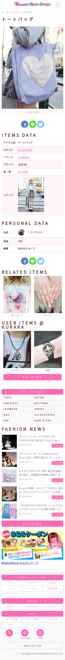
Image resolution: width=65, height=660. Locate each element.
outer (39, 397)
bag (7, 414)
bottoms (41, 403)
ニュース (11, 583)
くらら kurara (30, 232)
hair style (42, 420)
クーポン (32, 588)
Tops (7, 397)
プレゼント (12, 593)
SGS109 (12, 606)
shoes (39, 408)
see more (32, 377)
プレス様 (53, 619)
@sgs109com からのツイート (20, 563)
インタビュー (32, 583)
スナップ (12, 588)
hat (6, 420)
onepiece (11, 403)
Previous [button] (6, 296)
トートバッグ (25, 150)
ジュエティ (24, 157)
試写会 (52, 583)
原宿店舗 (53, 588)
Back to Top (33, 646)
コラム (11, 624)
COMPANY (33, 606)
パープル (23, 171)
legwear (11, 408)
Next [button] (59, 296)
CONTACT (53, 606)
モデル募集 (12, 619)
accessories (44, 414)
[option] (32, 70)
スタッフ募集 (32, 619)
